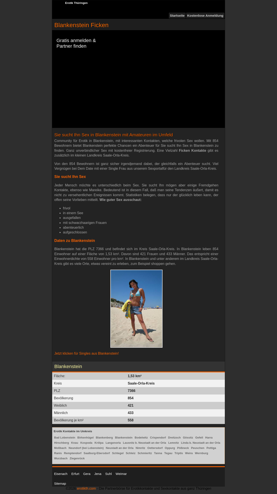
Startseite (177, 15)
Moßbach (60, 448)
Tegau (168, 453)
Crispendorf (158, 437)
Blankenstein (123, 437)
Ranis (58, 453)
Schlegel (118, 453)
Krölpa (99, 442)
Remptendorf (72, 453)
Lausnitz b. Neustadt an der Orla (144, 442)
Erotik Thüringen (76, 3)
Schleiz (130, 453)
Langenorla (113, 442)
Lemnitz (173, 442)
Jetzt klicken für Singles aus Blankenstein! (86, 353)
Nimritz (140, 448)
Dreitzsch (174, 437)
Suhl (108, 474)
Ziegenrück (77, 458)
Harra (209, 437)
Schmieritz (145, 453)
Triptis (178, 453)
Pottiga (211, 448)
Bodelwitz (141, 437)
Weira (189, 453)
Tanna (158, 453)
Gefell (199, 437)
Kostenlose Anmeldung (205, 15)
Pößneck (183, 448)
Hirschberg (61, 442)
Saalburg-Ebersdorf (97, 453)
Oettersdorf (155, 448)
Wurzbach (61, 458)
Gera (86, 474)
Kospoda (86, 442)
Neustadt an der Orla (120, 448)
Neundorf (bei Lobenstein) (86, 448)
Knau (74, 442)
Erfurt (75, 474)
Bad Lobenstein (64, 437)
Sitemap (60, 483)
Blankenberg (104, 437)
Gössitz (188, 437)
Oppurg (170, 448)
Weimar (121, 474)
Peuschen (197, 448)
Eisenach (61, 474)
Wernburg (201, 453)
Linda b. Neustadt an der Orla (200, 442)
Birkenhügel (85, 437)
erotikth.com (86, 488)
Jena (97, 474)
